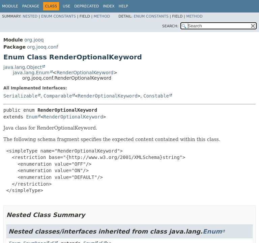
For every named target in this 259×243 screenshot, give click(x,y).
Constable (156, 96)
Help (123, 6)
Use (66, 6)
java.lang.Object (22, 67)
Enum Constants (58, 16)
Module (10, 6)
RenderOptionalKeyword (84, 72)
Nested (30, 16)
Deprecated (86, 6)
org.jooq (34, 40)
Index (108, 6)
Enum (31, 116)
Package (30, 6)
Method (102, 16)
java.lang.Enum (31, 72)
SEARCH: (170, 26)
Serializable (20, 96)
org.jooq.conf (42, 47)
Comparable (58, 96)
